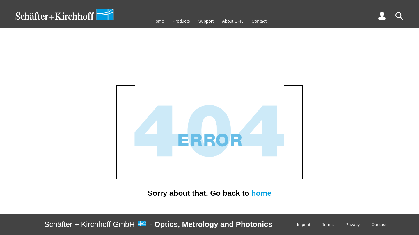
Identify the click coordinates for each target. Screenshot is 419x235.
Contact (259, 21)
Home (158, 21)
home (261, 193)
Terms (328, 224)
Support (206, 21)
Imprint (303, 224)
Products (181, 21)
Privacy (352, 224)
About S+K (232, 21)
